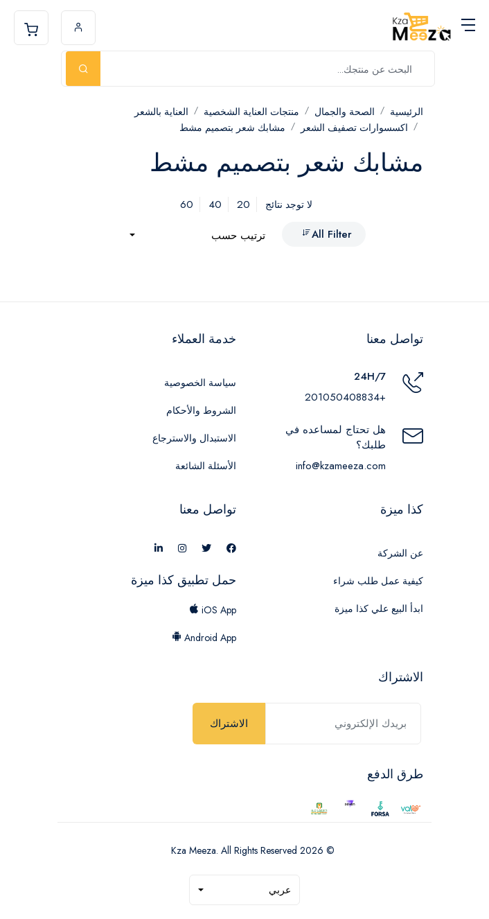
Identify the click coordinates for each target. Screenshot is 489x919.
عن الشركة (400, 553)
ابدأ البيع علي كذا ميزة (379, 608)
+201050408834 (345, 397)
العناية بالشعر (161, 112)
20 (243, 204)
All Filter (326, 234)
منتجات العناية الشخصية (251, 112)
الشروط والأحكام (201, 410)
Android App (204, 638)
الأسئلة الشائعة (205, 466)
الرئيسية (406, 112)
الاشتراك (229, 723)
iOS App (212, 610)
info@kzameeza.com (341, 465)
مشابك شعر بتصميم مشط (232, 127)
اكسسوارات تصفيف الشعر (354, 127)
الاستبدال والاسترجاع (194, 438)
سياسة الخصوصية (200, 383)
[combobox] (197, 236)
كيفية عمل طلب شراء (378, 581)
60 (186, 204)
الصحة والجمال (344, 112)
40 (215, 204)
